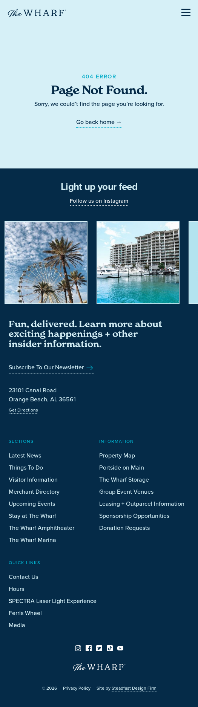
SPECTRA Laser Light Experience (53, 601)
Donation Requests (124, 527)
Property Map (117, 455)
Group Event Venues (126, 491)
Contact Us (23, 576)
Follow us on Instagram (99, 201)
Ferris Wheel (25, 613)
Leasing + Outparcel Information (141, 503)
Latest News (25, 455)
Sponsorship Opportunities (134, 515)
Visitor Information (33, 479)
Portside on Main (121, 467)
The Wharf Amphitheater (41, 527)
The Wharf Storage (124, 479)
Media (17, 625)
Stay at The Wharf (32, 515)
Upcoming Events (32, 503)
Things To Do (26, 467)
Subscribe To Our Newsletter (51, 367)
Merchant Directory (34, 491)
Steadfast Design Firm (134, 688)
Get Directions (23, 410)
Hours (16, 589)
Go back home (99, 122)
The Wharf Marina (32, 540)
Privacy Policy (77, 688)
